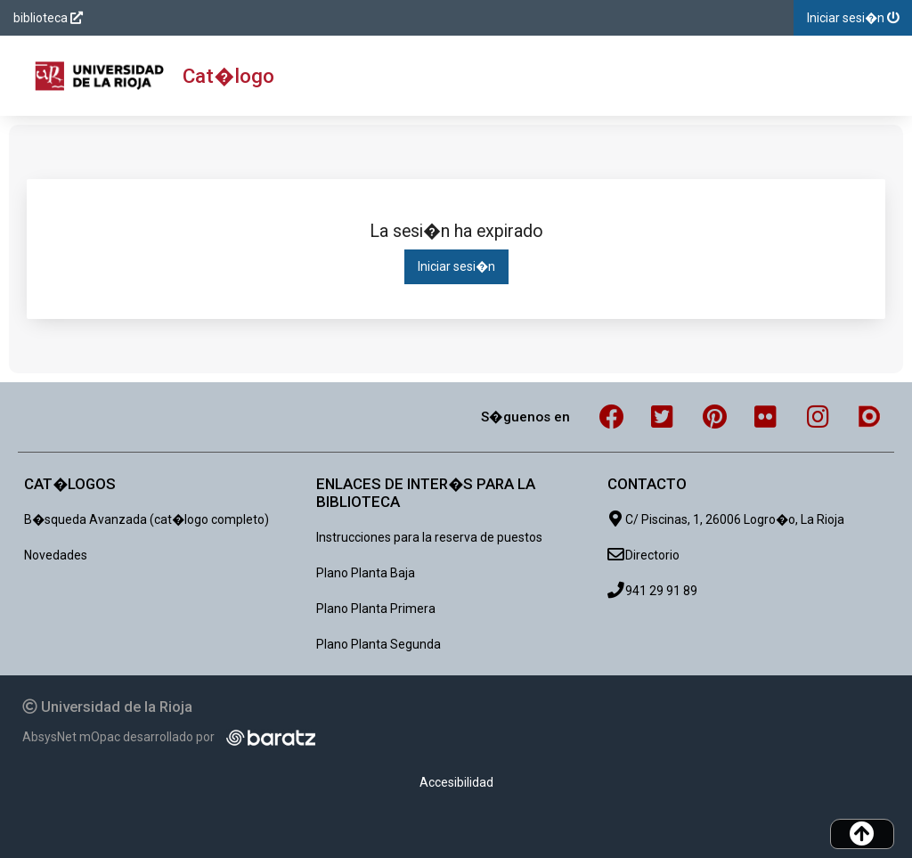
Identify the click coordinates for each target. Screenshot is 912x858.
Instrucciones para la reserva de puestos (429, 537)
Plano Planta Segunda (378, 644)
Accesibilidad (456, 782)
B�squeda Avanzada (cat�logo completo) (146, 519)
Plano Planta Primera (376, 608)
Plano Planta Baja (365, 573)
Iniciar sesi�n (456, 266)
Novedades (55, 555)
